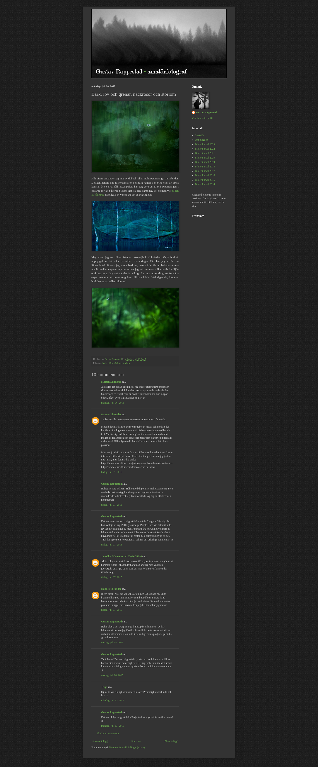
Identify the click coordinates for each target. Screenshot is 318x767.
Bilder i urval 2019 (205, 162)
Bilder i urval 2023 (205, 144)
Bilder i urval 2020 (205, 157)
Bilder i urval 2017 (205, 170)
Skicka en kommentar (108, 733)
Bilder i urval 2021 (205, 153)
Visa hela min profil (202, 118)
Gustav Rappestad (111, 483)
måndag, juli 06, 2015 (112, 402)
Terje (104, 687)
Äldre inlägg (171, 741)
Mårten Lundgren (111, 381)
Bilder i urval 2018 (205, 166)
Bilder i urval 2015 (205, 179)
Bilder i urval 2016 (205, 175)
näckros (117, 363)
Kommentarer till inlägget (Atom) (127, 747)
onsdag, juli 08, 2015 (112, 642)
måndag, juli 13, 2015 (112, 700)
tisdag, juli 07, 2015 (111, 472)
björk (110, 363)
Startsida (136, 741)
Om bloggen (201, 139)
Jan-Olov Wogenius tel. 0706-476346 (121, 556)
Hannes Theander (111, 414)
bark (105, 363)
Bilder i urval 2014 (205, 184)
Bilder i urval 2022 (205, 148)
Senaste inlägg (100, 741)
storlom (126, 363)
